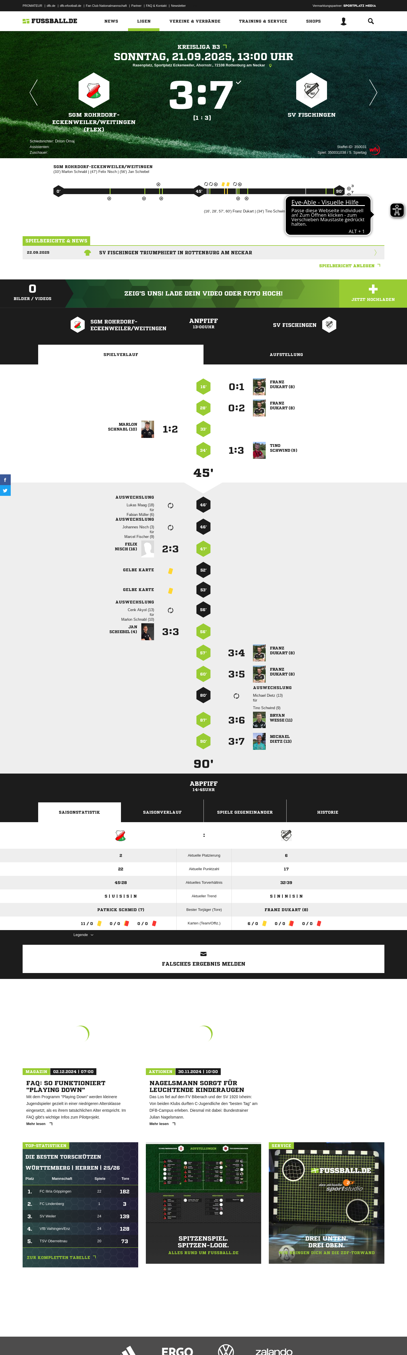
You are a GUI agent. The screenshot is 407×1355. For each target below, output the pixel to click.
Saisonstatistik (79, 812)
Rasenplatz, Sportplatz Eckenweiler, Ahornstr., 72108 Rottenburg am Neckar (203, 65)
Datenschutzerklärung (58, 1341)
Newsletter (178, 5)
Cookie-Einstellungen (188, 1341)
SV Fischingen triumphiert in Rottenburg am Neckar (175, 252)
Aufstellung (286, 355)
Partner (136, 5)
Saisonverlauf (162, 812)
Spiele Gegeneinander (245, 812)
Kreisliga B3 (203, 47)
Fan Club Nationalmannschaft (106, 5)
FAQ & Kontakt (156, 5)
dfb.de (51, 5)
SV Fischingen (312, 115)
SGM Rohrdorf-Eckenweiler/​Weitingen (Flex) (94, 122)
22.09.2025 (38, 252)
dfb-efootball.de (70, 5)
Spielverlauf (120, 355)
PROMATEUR (32, 5)
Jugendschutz (124, 1341)
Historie (327, 812)
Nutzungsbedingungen (93, 1341)
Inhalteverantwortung (153, 1341)
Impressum (30, 1341)
